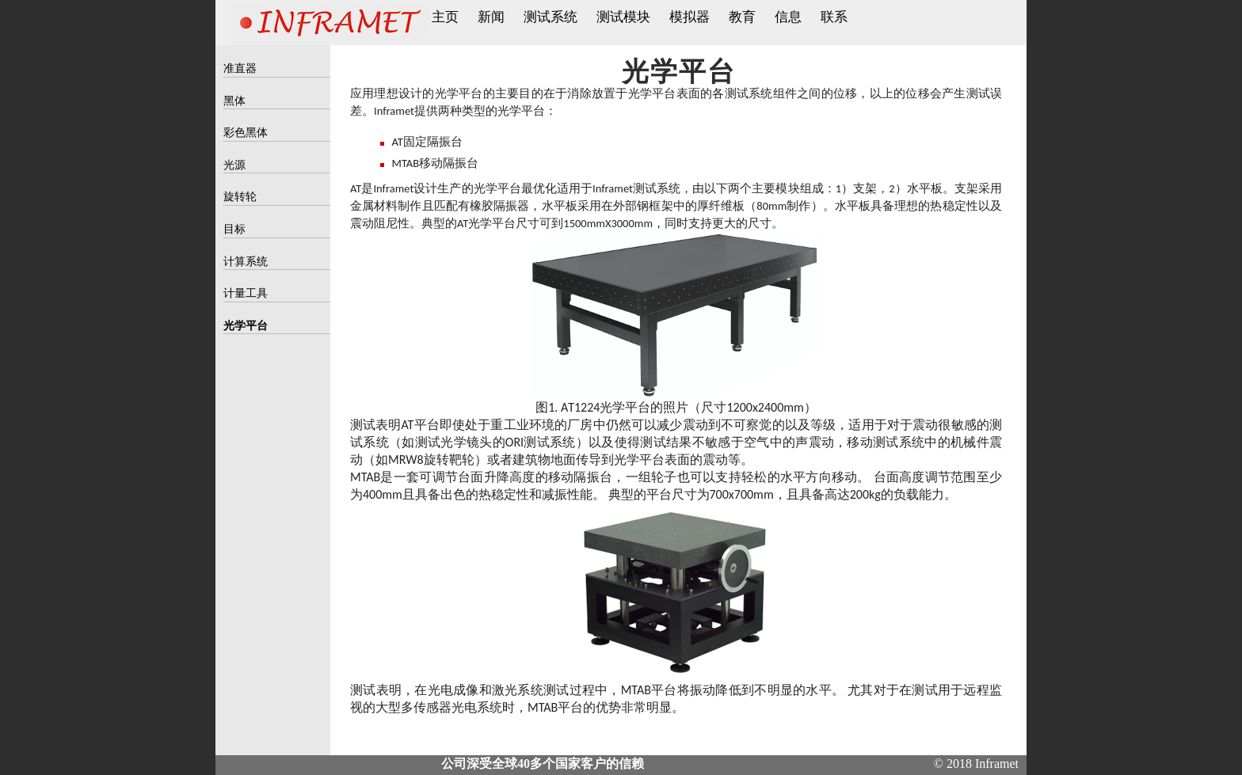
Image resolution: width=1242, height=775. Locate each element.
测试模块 (623, 17)
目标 (234, 229)
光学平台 (245, 325)
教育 (742, 17)
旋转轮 (240, 196)
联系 (834, 17)
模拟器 (689, 17)
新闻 (491, 17)
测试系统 (550, 17)
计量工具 (245, 293)
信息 (788, 17)
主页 (445, 17)
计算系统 (245, 261)
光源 (234, 165)
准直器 (240, 68)
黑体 (234, 101)
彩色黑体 (245, 132)
